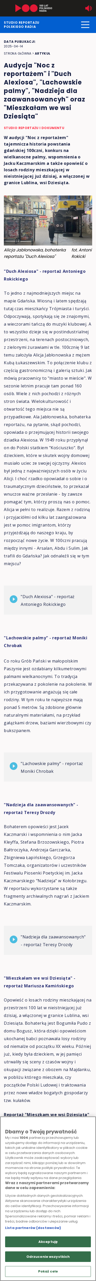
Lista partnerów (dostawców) (33, 1227)
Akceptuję (48, 1241)
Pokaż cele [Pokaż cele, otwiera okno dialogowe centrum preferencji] (48, 1271)
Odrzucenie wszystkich (48, 1256)
